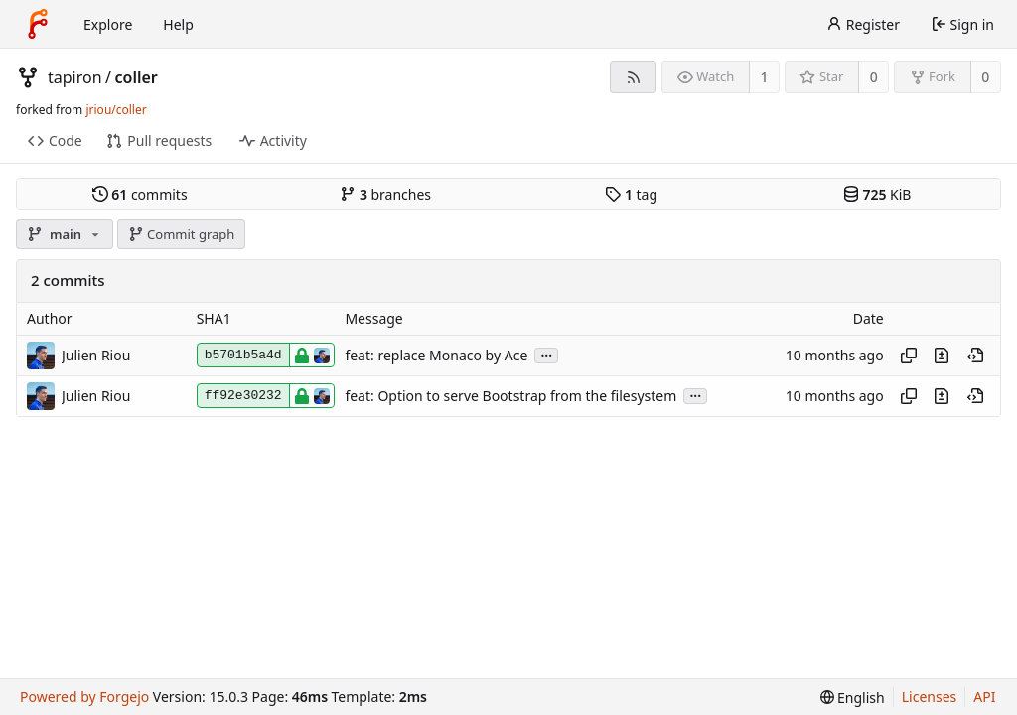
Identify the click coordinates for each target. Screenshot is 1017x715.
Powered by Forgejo (84, 696)
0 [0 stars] (874, 77)
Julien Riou (96, 355)
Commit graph (181, 234)
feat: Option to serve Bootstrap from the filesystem (510, 395)
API (984, 696)
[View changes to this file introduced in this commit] (941, 355)
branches (385, 194)
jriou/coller (115, 109)
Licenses (929, 696)
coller (136, 77)
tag (631, 194)
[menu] (852, 697)
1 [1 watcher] (765, 77)
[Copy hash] (909, 355)
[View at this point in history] (975, 355)
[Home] (38, 24)
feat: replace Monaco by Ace (436, 355)
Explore (107, 24)
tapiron (75, 77)
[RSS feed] (633, 77)
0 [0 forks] (985, 77)
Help (178, 24)
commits (140, 194)
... (546, 354)
